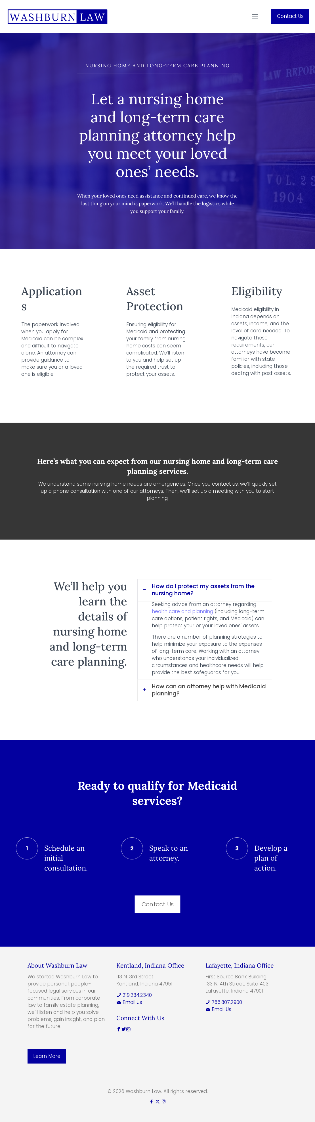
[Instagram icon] (163, 1101)
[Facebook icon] (152, 1101)
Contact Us (290, 16)
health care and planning (182, 611)
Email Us (129, 1002)
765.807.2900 (223, 1002)
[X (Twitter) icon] (158, 1101)
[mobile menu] (255, 16)
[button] (204, 629)
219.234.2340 (134, 995)
